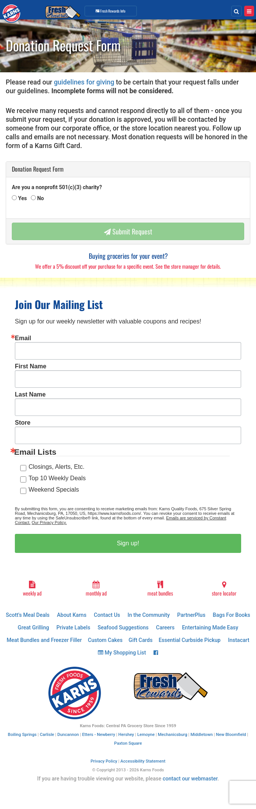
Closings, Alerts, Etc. (57, 466)
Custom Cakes (105, 640)
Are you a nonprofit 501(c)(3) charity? (57, 187)
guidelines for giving (84, 82)
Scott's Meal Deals (28, 615)
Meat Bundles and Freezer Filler (44, 640)
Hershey (126, 734)
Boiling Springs (22, 734)
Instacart (238, 640)
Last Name (30, 395)
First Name (30, 366)
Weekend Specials (54, 489)
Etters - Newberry (98, 734)
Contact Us (107, 615)
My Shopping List (122, 653)
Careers (165, 627)
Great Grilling (33, 627)
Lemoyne (146, 734)
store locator (224, 589)
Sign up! (128, 543)
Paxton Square (128, 743)
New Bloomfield (231, 734)
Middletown (201, 734)
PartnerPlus (191, 615)
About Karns (71, 615)
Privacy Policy (104, 761)
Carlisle (47, 734)
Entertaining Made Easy (210, 627)
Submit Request (128, 231)
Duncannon (68, 734)
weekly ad (32, 589)
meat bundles (160, 589)
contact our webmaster (190, 779)
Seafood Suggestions (123, 627)
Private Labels (73, 627)
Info (110, 11)
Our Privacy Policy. (49, 522)
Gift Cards (141, 640)
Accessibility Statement (142, 761)
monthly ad (96, 589)
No (40, 198)
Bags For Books (231, 615)
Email (23, 338)
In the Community (149, 615)
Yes (22, 198)
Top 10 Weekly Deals (57, 478)
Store (22, 423)
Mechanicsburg (172, 734)
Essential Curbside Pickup (189, 640)
